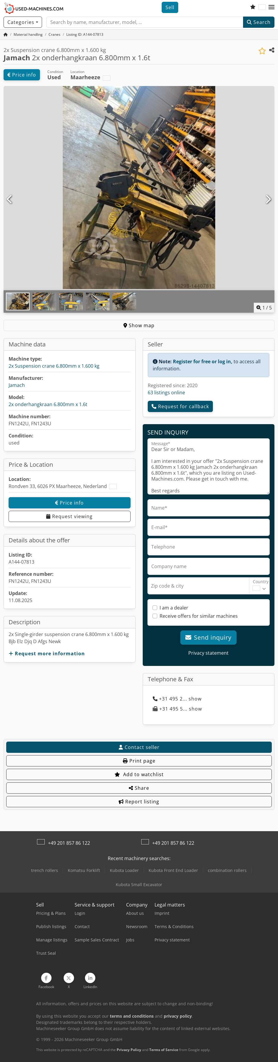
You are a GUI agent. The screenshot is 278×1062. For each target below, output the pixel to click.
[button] (271, 7)
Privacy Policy (129, 1049)
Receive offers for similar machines (199, 616)
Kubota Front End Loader (173, 870)
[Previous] (10, 199)
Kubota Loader (124, 870)
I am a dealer (174, 607)
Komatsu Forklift (84, 870)
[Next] (268, 199)
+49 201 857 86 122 (69, 843)
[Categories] (23, 22)
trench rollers (44, 870)
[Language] (262, 7)
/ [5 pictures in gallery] (264, 307)
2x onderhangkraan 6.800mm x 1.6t (48, 404)
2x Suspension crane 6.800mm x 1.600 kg (54, 366)
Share (139, 788)
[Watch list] (252, 7)
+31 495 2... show (177, 698)
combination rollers (227, 870)
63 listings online (166, 392)
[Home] (28, 34)
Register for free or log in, (202, 361)
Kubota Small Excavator (139, 884)
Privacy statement (208, 653)
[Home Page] (6, 34)
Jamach (17, 385)
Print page (139, 761)
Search (259, 22)
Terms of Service (163, 1049)
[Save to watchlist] (262, 51)
